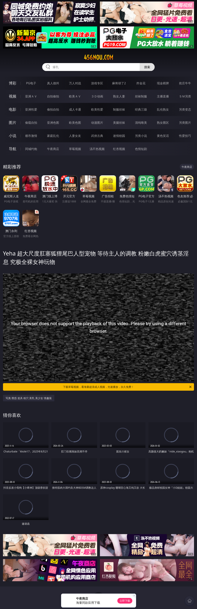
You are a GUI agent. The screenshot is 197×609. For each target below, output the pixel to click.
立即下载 (125, 600)
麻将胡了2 (119, 83)
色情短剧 (141, 149)
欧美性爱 (97, 109)
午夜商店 (53, 149)
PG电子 (31, 83)
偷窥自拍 (31, 123)
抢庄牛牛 (185, 83)
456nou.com (98, 57)
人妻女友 (75, 136)
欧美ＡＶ (75, 96)
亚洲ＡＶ (31, 96)
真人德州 (53, 83)
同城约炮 (31, 149)
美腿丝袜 (119, 123)
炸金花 (140, 83)
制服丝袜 (119, 109)
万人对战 (75, 83)
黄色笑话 (163, 136)
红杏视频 (119, 149)
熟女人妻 (119, 96)
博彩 (12, 83)
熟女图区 (163, 123)
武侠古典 (97, 136)
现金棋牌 (163, 83)
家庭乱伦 (53, 136)
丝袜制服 (141, 96)
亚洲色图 (53, 123)
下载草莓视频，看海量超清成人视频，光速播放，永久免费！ (127, 387)
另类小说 (141, 136)
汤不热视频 (97, 149)
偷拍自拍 (53, 109)
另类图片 (185, 123)
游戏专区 (97, 83)
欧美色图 (75, 123)
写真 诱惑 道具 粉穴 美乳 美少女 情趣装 (29, 398)
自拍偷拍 (53, 96)
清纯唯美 (141, 123)
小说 (12, 135)
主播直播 (163, 96)
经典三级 (141, 109)
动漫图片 (97, 123)
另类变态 (185, 109)
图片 (12, 122)
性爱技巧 (185, 136)
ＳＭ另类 (185, 96)
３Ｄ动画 (97, 96)
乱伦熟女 (163, 109)
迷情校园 (119, 136)
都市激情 (31, 136)
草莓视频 (75, 149)
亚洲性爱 (31, 109)
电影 (12, 109)
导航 (12, 148)
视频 (12, 96)
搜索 (147, 67)
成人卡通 (75, 109)
